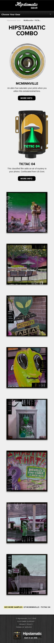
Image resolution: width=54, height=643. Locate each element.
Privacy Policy (26, 624)
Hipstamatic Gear (14, 20)
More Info (26, 98)
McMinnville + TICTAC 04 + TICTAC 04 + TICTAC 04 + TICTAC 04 (32, 20)
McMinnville (27, 84)
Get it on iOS (32, 638)
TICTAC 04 (27, 164)
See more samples (13, 607)
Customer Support (26, 621)
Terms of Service (24, 627)
